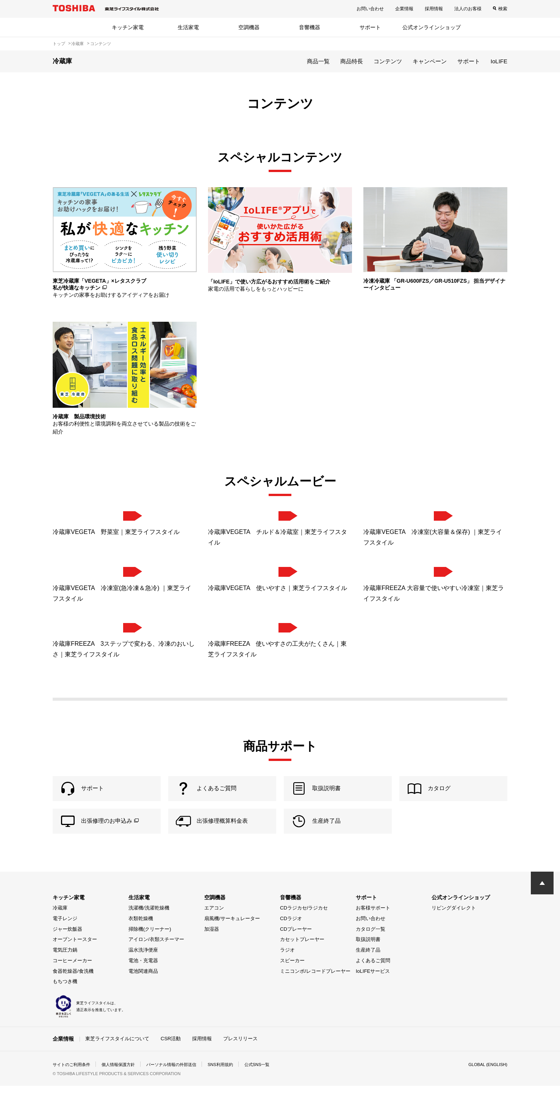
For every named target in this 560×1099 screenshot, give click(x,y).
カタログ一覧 (370, 942)
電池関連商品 (143, 984)
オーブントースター (75, 953)
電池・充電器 (143, 974)
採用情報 (434, 8)
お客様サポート (373, 921)
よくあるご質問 (373, 974)
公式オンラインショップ (431, 27)
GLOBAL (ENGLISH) (486, 1077)
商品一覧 (318, 61)
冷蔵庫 (60, 921)
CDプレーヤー (296, 942)
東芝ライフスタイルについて (117, 1052)
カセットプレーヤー (302, 953)
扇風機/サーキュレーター (232, 932)
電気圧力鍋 (65, 963)
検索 (502, 8)
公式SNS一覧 (271, 1077)
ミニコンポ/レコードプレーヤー (315, 984)
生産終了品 (368, 963)
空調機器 (249, 27)
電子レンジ (65, 932)
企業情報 (404, 8)
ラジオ (287, 963)
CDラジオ (291, 932)
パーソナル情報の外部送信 (180, 1077)
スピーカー (292, 974)
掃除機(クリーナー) (149, 942)
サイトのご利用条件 (73, 1077)
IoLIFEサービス (373, 984)
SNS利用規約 (232, 1077)
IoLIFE (499, 61)
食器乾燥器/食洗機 (73, 984)
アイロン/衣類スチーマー (156, 953)
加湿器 (211, 942)
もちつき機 (65, 995)
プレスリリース (240, 1052)
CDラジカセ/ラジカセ (304, 921)
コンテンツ (388, 61)
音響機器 (309, 27)
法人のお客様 (468, 8)
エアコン (214, 921)
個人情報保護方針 (123, 1077)
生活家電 (188, 27)
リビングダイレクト (454, 921)
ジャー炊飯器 (67, 942)
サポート (370, 27)
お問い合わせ (370, 8)
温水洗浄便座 (143, 963)
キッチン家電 (128, 27)
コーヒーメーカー (72, 974)
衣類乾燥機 (140, 932)
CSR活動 (171, 1052)
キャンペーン (430, 61)
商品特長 (351, 61)
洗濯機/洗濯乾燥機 (148, 921)
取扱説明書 (368, 953)
